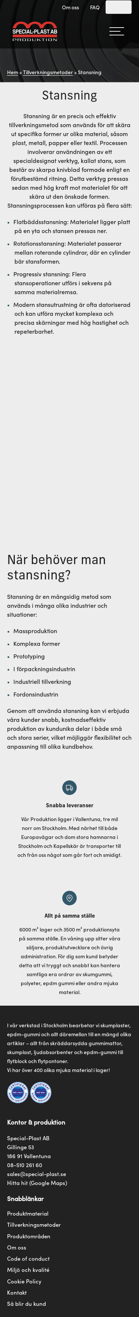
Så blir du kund (26, 1303)
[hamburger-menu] (116, 31)
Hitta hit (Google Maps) (37, 1182)
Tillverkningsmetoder (48, 72)
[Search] (118, 7)
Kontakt (17, 1292)
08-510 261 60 (24, 1165)
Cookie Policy (24, 1281)
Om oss (70, 7)
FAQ (95, 7)
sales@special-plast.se (36, 1174)
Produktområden (28, 1236)
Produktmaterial (28, 1213)
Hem (12, 72)
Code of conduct (28, 1258)
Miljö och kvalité (28, 1269)
